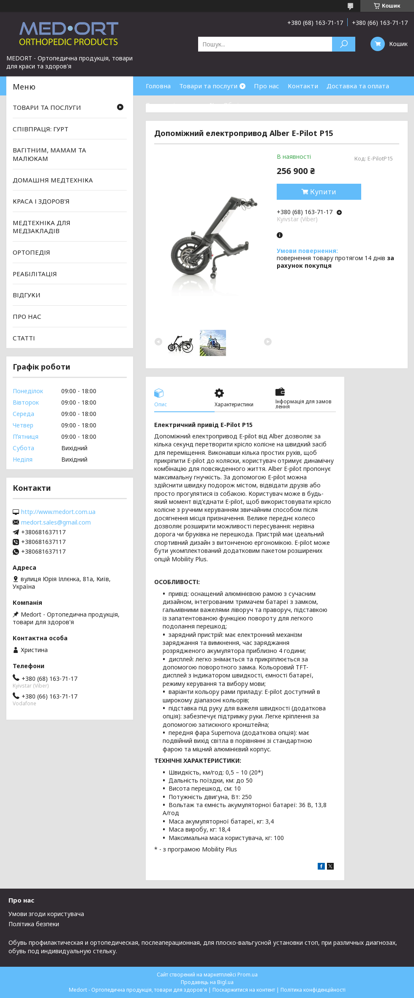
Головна (158, 86)
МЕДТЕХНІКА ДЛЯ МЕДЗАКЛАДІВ (42, 226)
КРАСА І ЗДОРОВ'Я (41, 201)
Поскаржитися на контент (243, 989)
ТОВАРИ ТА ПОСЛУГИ (47, 107)
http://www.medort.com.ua (58, 512)
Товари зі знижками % (180, 105)
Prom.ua (247, 974)
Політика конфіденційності (313, 989)
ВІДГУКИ (27, 295)
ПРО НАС (27, 316)
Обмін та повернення (256, 105)
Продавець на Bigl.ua (207, 982)
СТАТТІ (24, 337)
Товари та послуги (208, 86)
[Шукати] (343, 44)
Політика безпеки (33, 924)
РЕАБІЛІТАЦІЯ (35, 273)
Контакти (303, 86)
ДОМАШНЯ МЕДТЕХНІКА (53, 179)
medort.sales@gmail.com (56, 522)
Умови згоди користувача (46, 914)
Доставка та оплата (358, 86)
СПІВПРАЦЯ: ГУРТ (40, 129)
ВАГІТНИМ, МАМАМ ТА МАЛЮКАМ (49, 154)
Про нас (266, 86)
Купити (323, 191)
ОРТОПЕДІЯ (31, 252)
